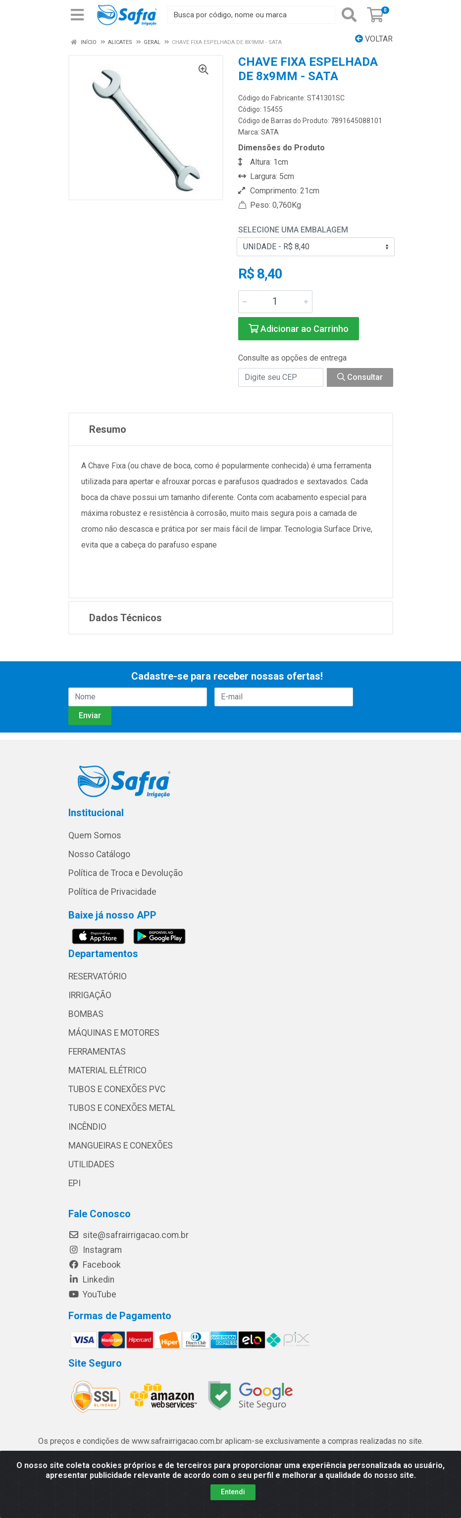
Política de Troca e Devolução (125, 873)
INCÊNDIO (87, 1127)
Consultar (360, 377)
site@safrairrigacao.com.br (128, 1235)
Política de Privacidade (112, 892)
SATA (270, 132)
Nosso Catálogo (99, 854)
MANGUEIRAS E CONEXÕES (120, 1145)
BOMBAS (85, 1014)
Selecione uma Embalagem (293, 229)
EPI (74, 1183)
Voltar (374, 39)
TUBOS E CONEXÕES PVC (116, 1089)
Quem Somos (94, 835)
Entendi (233, 1492)
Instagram (95, 1250)
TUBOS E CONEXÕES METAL (121, 1108)
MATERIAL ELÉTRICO (107, 1070)
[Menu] (77, 15)
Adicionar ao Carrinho (299, 328)
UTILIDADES (91, 1164)
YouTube (92, 1294)
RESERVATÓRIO (97, 976)
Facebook (94, 1265)
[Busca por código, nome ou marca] (251, 15)
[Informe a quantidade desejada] (275, 301)
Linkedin (91, 1280)
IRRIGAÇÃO (89, 995)
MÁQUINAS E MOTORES (113, 1033)
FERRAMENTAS (97, 1052)
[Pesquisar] (349, 15)
